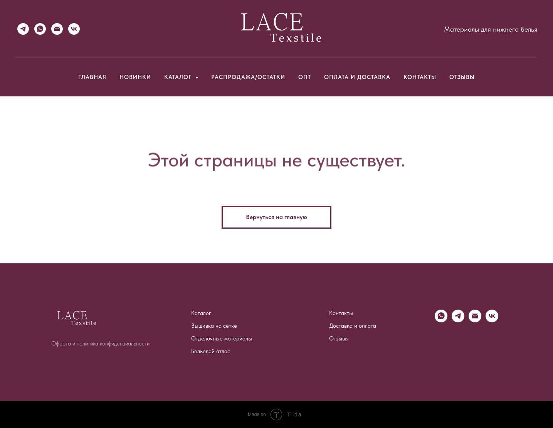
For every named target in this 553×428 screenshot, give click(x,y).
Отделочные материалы (221, 338)
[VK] (74, 29)
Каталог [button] (178, 77)
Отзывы (462, 77)
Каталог (201, 313)
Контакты (419, 77)
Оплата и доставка (357, 77)
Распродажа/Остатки (248, 77)
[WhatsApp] (40, 29)
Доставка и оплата (352, 325)
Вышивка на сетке (214, 325)
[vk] (492, 320)
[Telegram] (23, 29)
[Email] (57, 29)
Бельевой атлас (210, 351)
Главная (92, 77)
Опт (304, 77)
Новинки (135, 77)
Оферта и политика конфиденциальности (100, 343)
